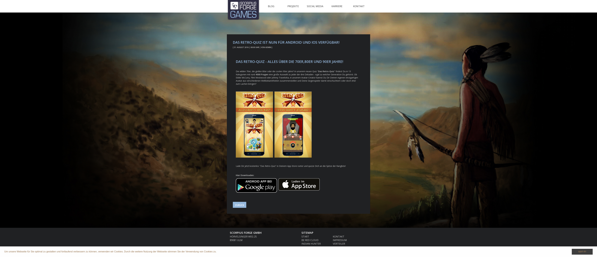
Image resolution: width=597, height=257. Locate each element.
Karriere (336, 6)
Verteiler (339, 243)
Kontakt (359, 6)
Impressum (340, 240)
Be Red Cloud (309, 240)
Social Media (315, 6)
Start (305, 236)
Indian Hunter (311, 243)
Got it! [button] (582, 251)
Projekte (293, 6)
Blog (271, 6)
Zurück (239, 205)
